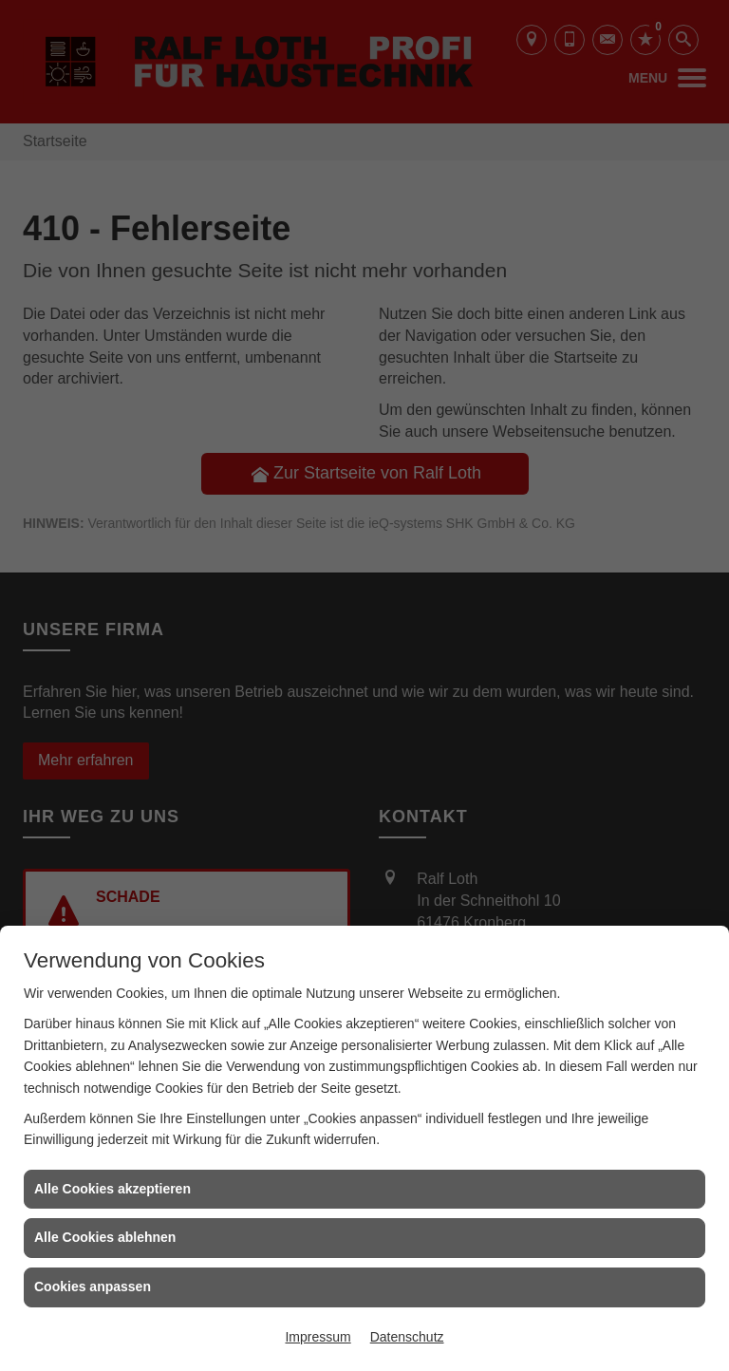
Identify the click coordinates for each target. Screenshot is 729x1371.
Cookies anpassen (92, 1286)
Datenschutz (407, 1336)
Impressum (317, 1336)
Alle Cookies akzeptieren (112, 1188)
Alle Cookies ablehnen (105, 1237)
